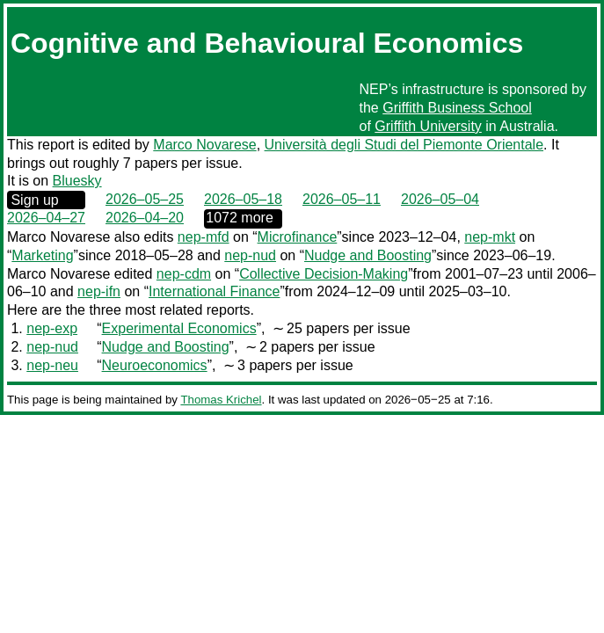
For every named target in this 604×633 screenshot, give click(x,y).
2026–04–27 (46, 217)
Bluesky (77, 180)
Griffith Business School (457, 107)
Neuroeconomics (154, 365)
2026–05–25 (145, 199)
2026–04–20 (145, 217)
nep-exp (51, 328)
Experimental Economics (179, 328)
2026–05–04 (440, 199)
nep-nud (250, 255)
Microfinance (298, 236)
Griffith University (428, 126)
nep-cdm (183, 273)
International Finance (214, 291)
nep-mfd (203, 236)
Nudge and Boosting (368, 255)
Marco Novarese (204, 144)
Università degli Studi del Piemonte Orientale (404, 144)
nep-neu (52, 365)
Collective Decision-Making (323, 273)
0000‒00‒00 (243, 218)
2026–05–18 (243, 199)
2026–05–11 (341, 199)
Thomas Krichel (220, 399)
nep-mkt (489, 236)
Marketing (42, 255)
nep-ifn (98, 291)
